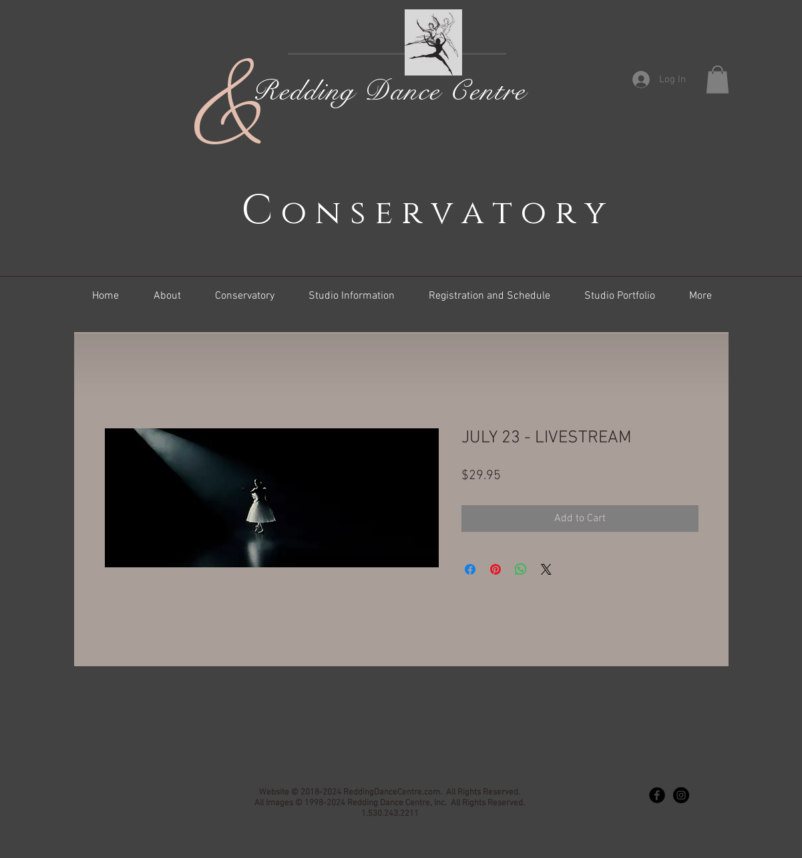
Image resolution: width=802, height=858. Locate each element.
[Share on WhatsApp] (521, 569)
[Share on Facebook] (470, 569)
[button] (717, 79)
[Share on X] (546, 569)
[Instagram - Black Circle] (681, 795)
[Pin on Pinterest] (495, 569)
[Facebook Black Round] (657, 795)
